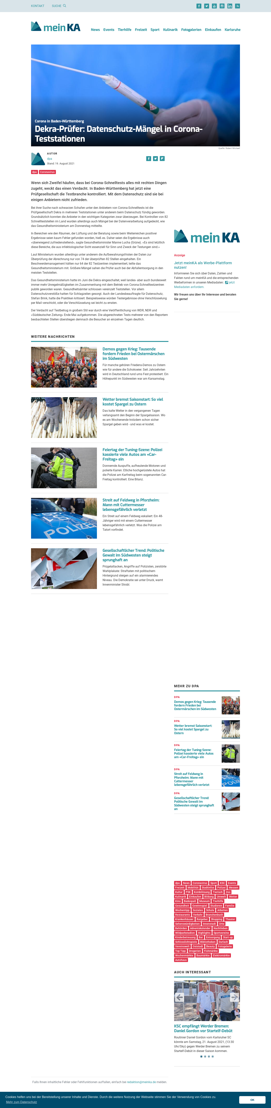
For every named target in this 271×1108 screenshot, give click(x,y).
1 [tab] (201, 1056)
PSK (188, 892)
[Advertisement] (207, 185)
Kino (178, 901)
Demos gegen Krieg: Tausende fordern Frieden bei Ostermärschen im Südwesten (133, 354)
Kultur (179, 892)
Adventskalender (200, 928)
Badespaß (190, 901)
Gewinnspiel (199, 905)
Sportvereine (221, 932)
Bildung (209, 896)
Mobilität (193, 887)
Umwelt (221, 896)
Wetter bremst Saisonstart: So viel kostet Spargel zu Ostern (133, 402)
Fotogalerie (225, 946)
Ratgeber (202, 919)
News (95, 30)
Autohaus (181, 959)
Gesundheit (182, 905)
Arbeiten (222, 910)
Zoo (228, 892)
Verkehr (197, 914)
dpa (49, 158)
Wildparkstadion (185, 932)
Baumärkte (203, 955)
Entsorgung (213, 937)
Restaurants (182, 914)
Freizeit (141, 30)
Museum (204, 901)
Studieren (216, 905)
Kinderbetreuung (185, 937)
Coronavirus (47, 172)
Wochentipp (182, 910)
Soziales (198, 910)
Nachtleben (221, 928)
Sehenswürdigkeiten (187, 923)
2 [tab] (205, 1056)
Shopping (216, 919)
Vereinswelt (182, 946)
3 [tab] (209, 1056)
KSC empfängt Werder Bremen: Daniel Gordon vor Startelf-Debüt (203, 1029)
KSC (222, 883)
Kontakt (37, 6)
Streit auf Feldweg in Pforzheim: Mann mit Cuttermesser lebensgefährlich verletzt (131, 505)
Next (234, 997)
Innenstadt (209, 923)
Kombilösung (202, 892)
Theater (230, 919)
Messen (233, 887)
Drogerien (195, 950)
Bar (201, 937)
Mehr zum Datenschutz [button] (21, 1102)
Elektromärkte (221, 955)
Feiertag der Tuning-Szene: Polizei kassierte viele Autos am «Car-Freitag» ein (132, 454)
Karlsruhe (233, 30)
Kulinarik (170, 30)
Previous (179, 997)
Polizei (221, 887)
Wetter (233, 896)
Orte (221, 923)
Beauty (210, 946)
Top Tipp (180, 950)
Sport (155, 30)
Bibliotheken (207, 941)
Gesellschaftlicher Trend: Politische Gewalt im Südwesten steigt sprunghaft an (133, 555)
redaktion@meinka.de (141, 1082)
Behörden (181, 928)
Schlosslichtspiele (186, 941)
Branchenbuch (214, 914)
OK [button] (252, 1099)
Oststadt (198, 946)
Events (108, 30)
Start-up (228, 937)
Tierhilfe (124, 30)
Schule (210, 910)
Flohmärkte (211, 950)
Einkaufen (213, 30)
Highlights (204, 932)
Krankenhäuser (184, 919)
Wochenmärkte (184, 955)
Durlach (223, 941)
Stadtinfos (208, 887)
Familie (229, 905)
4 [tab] (213, 1056)
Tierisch (218, 892)
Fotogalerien (191, 30)
